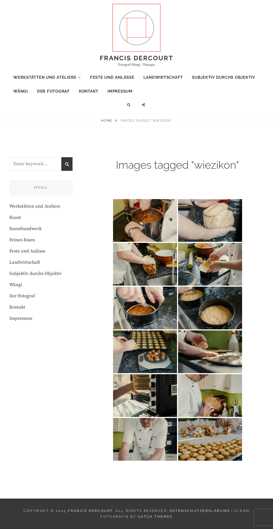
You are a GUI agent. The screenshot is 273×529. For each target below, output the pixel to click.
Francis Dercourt (136, 58)
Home (107, 121)
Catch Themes (155, 517)
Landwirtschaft (163, 77)
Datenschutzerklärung (200, 511)
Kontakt (88, 91)
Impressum (120, 91)
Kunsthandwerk (25, 229)
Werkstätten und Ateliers (44, 77)
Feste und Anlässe (112, 77)
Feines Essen (22, 240)
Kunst (15, 217)
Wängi (20, 91)
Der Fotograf (53, 91)
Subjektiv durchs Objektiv (223, 77)
